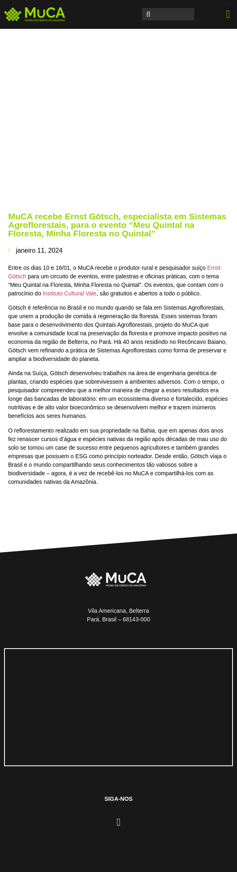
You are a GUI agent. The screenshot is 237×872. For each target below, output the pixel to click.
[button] (228, 14)
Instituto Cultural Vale (70, 293)
